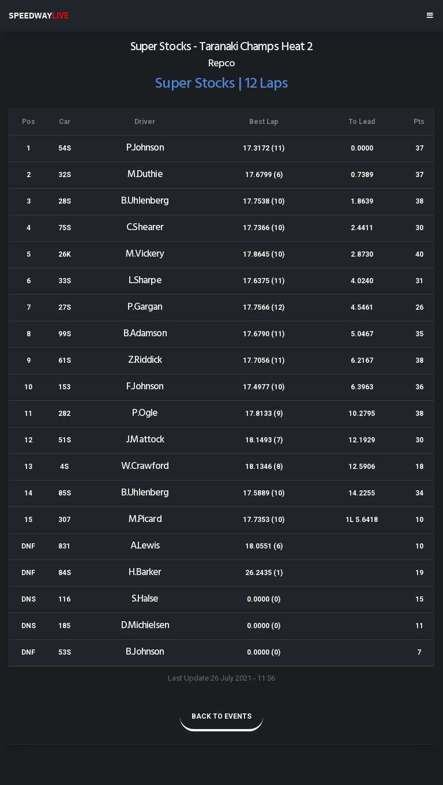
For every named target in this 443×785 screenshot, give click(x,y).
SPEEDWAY (39, 15)
